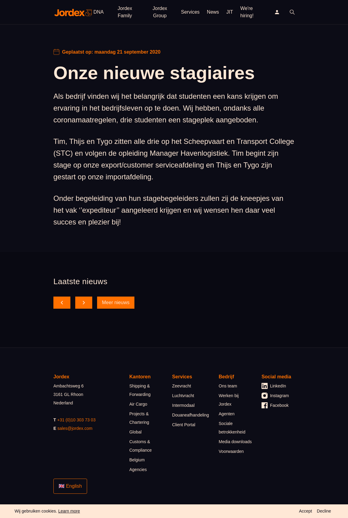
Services (190, 12)
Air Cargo (138, 404)
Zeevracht (181, 386)
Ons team (228, 386)
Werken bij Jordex (229, 400)
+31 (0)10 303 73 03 (76, 419)
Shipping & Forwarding (139, 390)
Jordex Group (160, 12)
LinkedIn (274, 386)
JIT (229, 12)
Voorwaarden (231, 451)
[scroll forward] (83, 303)
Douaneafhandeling (190, 415)
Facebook (275, 405)
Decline (324, 511)
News (213, 12)
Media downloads (235, 441)
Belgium (137, 459)
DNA (98, 12)
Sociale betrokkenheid (232, 427)
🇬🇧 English (70, 486)
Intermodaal (183, 405)
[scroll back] (61, 303)
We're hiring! (247, 12)
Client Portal (183, 424)
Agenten (227, 413)
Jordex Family (124, 12)
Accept (305, 511)
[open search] (292, 12)
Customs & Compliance (140, 446)
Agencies (138, 469)
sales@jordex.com (74, 428)
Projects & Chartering (139, 418)
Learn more (69, 511)
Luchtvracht (183, 395)
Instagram (275, 396)
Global (135, 432)
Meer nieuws (116, 302)
